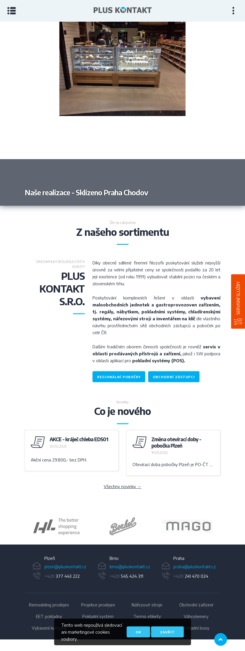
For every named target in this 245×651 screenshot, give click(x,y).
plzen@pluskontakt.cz (65, 566)
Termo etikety (147, 616)
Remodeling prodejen (49, 604)
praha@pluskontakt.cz (194, 566)
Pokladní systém (98, 616)
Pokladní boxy (196, 627)
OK (138, 632)
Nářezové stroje (147, 604)
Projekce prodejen (98, 604)
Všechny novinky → (122, 486)
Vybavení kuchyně (49, 627)
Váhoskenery (196, 616)
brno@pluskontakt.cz (130, 566)
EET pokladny (49, 616)
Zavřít (167, 632)
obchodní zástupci (174, 377)
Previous (61, 114)
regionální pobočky (119, 377)
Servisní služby (238, 298)
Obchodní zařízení (196, 604)
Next (184, 114)
